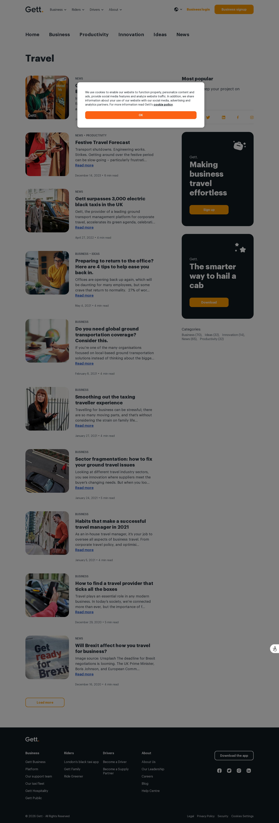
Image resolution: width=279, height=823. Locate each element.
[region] (140, 105)
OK (141, 115)
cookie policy (163, 104)
